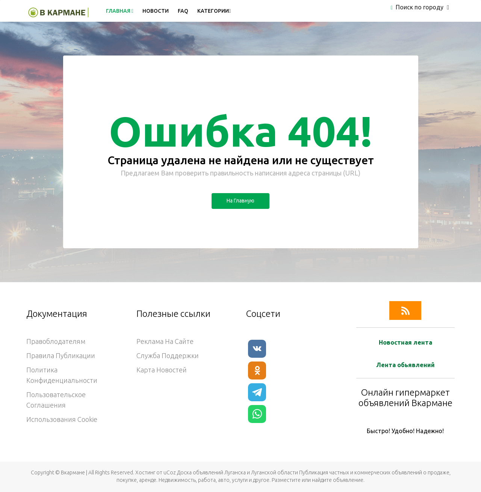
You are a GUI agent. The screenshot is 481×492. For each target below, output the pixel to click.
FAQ (183, 11)
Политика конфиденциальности (61, 375)
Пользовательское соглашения (56, 400)
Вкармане (73, 473)
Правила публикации (60, 355)
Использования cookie (61, 419)
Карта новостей (161, 370)
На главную (240, 201)
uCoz (169, 473)
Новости (155, 11)
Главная (119, 11)
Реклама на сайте (165, 341)
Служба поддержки (167, 355)
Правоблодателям (55, 341)
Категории (214, 11)
